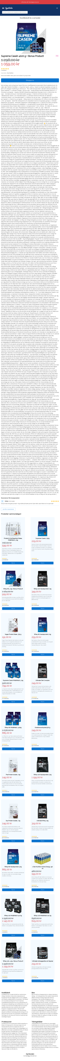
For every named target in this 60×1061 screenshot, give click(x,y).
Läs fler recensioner (8, 509)
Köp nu (13, 563)
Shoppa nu (30, 80)
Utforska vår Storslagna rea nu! (30, 2)
